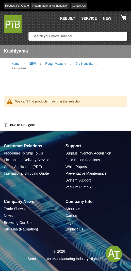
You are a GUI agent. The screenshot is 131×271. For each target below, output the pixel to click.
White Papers (76, 167)
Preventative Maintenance (86, 173)
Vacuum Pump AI (79, 187)
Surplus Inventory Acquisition (88, 153)
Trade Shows (14, 209)
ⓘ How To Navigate (19, 125)
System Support (78, 180)
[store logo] (13, 24)
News (8, 216)
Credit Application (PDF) (23, 167)
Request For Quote (17, 5)
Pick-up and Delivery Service (26, 160)
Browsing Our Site (18, 223)
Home (15, 64)
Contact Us (79, 5)
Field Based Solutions (83, 160)
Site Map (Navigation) (21, 229)
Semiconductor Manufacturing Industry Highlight (65, 259)
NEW (107, 18)
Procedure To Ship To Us (23, 153)
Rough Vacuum (55, 64)
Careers (72, 216)
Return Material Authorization (50, 5)
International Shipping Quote (26, 173)
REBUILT (67, 18)
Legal (70, 223)
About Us (73, 209)
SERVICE (89, 18)
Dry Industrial (84, 64)
